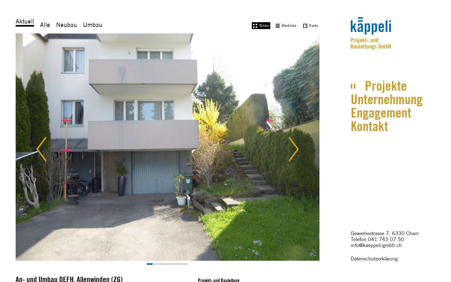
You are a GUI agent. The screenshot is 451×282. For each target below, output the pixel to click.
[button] (46, 149)
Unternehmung (386, 99)
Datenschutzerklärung (374, 259)
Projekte (386, 86)
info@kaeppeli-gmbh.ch (376, 245)
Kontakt (369, 126)
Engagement (381, 113)
